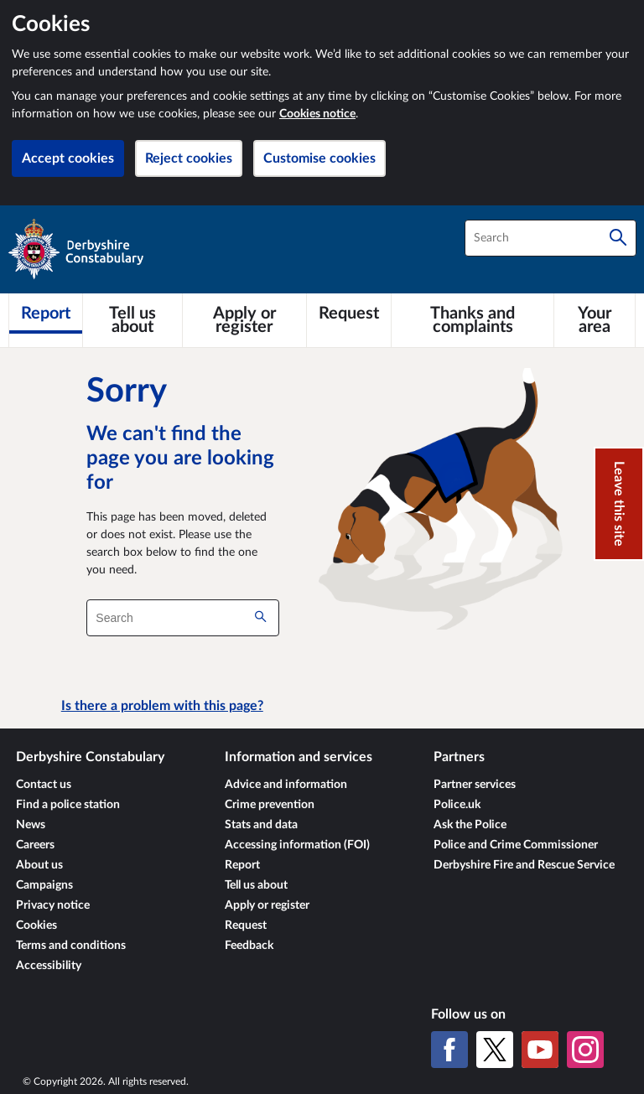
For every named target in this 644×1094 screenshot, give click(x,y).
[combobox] (550, 238)
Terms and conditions (71, 945)
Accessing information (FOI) (297, 845)
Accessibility (48, 966)
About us (39, 865)
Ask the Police (470, 825)
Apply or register (267, 905)
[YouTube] (540, 1049)
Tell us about (256, 885)
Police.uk (457, 805)
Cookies (36, 925)
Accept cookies (68, 158)
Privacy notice (53, 905)
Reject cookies (188, 158)
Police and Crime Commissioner (516, 845)
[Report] (45, 313)
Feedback (249, 945)
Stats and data (261, 825)
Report (242, 865)
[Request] (349, 313)
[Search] (618, 238)
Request (246, 925)
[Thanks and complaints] (472, 320)
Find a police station (68, 805)
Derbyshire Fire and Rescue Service (524, 865)
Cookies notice (317, 114)
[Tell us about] (132, 320)
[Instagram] (585, 1049)
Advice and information (286, 785)
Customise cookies (319, 158)
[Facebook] (449, 1049)
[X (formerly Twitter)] (494, 1049)
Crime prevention (269, 805)
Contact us (43, 785)
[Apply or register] (245, 320)
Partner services (475, 785)
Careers (35, 845)
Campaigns (44, 885)
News (30, 825)
